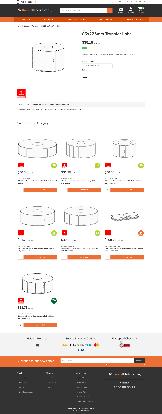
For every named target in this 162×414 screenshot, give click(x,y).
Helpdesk (22, 387)
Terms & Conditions (128, 364)
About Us (118, 2)
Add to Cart (40, 190)
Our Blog (51, 387)
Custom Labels (134, 19)
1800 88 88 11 (28, 2)
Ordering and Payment (85, 401)
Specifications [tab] (39, 104)
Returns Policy (82, 387)
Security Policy (82, 392)
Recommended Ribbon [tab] (60, 104)
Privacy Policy (141, 364)
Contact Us (128, 2)
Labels (25, 19)
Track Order (23, 383)
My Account (23, 378)
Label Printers (76, 19)
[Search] (109, 10)
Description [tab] (24, 104)
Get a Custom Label (26, 392)
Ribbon (48, 19)
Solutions (105, 19)
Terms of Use (81, 378)
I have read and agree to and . (125, 364)
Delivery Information (84, 397)
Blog (111, 2)
